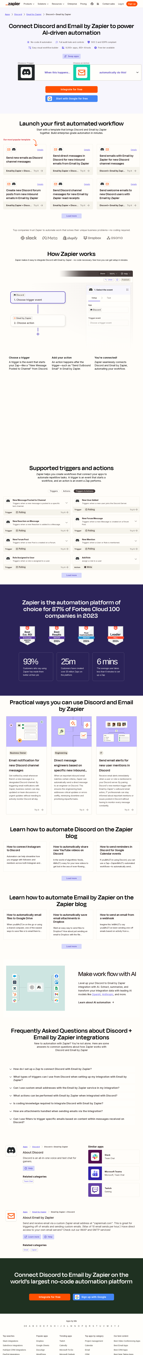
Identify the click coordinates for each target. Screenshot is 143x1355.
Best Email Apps (121, 1346)
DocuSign (40, 1350)
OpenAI (96, 994)
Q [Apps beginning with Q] (86, 1326)
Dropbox (40, 1341)
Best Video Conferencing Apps (127, 1341)
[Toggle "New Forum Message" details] (106, 521)
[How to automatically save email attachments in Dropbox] (71, 925)
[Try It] (36, 513)
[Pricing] (83, 3)
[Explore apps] (98, 3)
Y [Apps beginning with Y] (115, 1326)
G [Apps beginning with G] (51, 1326)
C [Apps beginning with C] (36, 1326)
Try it (38, 171)
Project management (94, 1341)
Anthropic (107, 994)
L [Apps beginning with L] (67, 1326)
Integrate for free (71, 89)
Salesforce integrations (13, 1346)
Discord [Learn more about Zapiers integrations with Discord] (18, 14)
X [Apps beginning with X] (111, 1326)
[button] (71, 99)
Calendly (63, 1346)
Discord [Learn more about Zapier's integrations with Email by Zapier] (36, 1147)
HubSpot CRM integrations (14, 1350)
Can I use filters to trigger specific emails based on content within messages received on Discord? (66, 1121)
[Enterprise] (72, 3)
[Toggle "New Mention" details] (106, 541)
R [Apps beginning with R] (89, 1326)
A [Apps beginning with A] (29, 1326)
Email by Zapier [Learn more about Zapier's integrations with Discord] (39, 1212)
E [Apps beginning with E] (44, 1326)
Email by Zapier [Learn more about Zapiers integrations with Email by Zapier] (33, 14)
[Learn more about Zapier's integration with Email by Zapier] (11, 1216)
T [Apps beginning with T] (96, 1326)
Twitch (62, 1341)
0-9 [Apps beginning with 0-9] (25, 1326)
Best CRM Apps (121, 1350)
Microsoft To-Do (66, 1350)
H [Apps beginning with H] (54, 1326)
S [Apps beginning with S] (93, 1326)
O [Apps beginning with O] (79, 1326)
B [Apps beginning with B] (33, 1326)
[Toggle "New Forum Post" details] (36, 541)
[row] (19, 295)
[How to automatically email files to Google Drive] (24, 925)
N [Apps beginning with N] (75, 1326)
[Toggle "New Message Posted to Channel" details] (36, 503)
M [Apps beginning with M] (71, 1326)
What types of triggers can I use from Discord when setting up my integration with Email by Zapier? (68, 1079)
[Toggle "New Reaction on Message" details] (36, 523)
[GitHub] (92, 3)
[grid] (19, 295)
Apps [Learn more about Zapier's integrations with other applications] (7, 14)
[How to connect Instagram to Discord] (24, 857)
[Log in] (121, 3)
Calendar (89, 1346)
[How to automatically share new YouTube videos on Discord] (71, 857)
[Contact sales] (108, 3)
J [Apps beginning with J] (60, 1326)
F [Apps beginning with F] (47, 1326)
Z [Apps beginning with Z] (118, 1326)
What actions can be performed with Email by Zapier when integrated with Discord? (63, 1096)
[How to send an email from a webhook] (118, 925)
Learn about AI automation (96, 1002)
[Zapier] (13, 4)
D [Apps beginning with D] (40, 1326)
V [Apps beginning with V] (103, 1326)
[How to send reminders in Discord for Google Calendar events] (118, 857)
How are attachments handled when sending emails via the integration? (56, 1111)
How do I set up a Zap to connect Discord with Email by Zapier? (50, 1069)
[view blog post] (25, 857)
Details (40, 150)
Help (28, 1168)
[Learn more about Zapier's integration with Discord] (11, 1151)
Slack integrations (10, 1341)
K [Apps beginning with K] (64, 1326)
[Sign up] (131, 3)
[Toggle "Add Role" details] (106, 560)
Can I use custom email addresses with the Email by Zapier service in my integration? (64, 1088)
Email (87, 1350)
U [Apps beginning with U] (100, 1326)
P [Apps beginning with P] (82, 1326)
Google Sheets (42, 1346)
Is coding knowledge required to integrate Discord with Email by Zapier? (56, 1104)
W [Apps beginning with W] (108, 1326)
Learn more (31, 1237)
